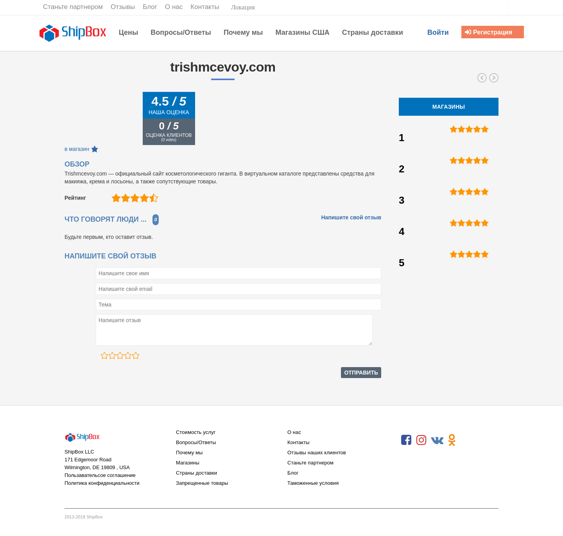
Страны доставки (196, 473)
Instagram (421, 440)
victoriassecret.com (482, 77)
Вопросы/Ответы (196, 442)
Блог (292, 473)
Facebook (406, 440)
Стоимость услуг (195, 432)
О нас (294, 432)
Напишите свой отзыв (351, 217)
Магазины (187, 463)
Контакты (298, 442)
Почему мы (189, 452)
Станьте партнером (310, 463)
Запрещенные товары (202, 483)
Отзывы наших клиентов (316, 452)
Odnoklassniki (452, 440)
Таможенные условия (313, 483)
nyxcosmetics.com (493, 77)
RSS (467, 440)
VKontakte (437, 440)
